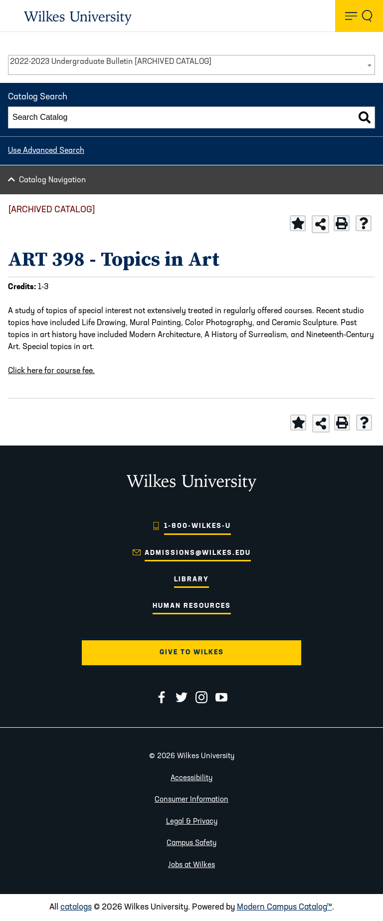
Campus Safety (191, 843)
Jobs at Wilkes (191, 865)
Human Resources (192, 606)
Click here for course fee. (51, 371)
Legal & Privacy (191, 822)
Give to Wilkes (192, 652)
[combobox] (191, 65)
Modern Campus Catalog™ (284, 907)
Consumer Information (191, 800)
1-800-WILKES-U (197, 526)
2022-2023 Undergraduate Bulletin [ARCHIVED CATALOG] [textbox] (110, 62)
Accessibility (191, 778)
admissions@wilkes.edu (198, 553)
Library (191, 579)
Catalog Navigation (52, 180)
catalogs (76, 907)
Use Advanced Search (46, 151)
